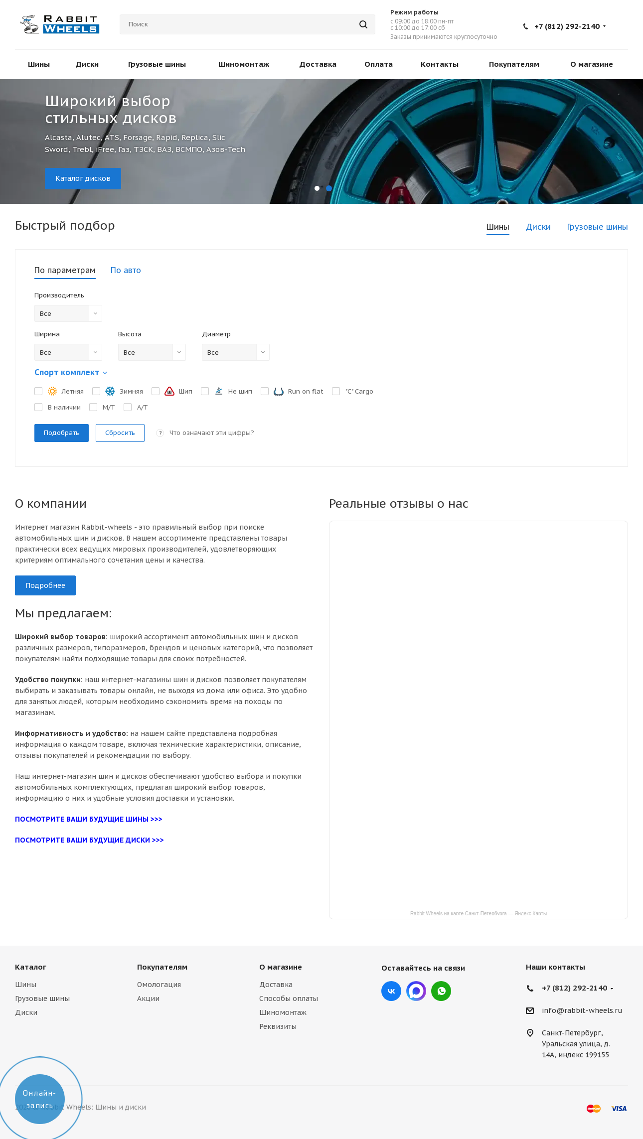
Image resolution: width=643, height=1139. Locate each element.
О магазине (280, 967)
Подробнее (45, 585)
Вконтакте (391, 991)
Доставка (276, 984)
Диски (26, 1012)
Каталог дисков (83, 178)
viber (441, 991)
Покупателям (162, 967)
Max (416, 991)
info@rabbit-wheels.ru (582, 1010)
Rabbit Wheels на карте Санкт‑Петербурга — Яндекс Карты (478, 913)
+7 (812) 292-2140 (567, 26)
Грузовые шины (42, 998)
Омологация (159, 984)
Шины (25, 984)
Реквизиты (278, 1026)
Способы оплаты (288, 998)
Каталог (30, 967)
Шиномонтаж (283, 1012)
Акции (148, 998)
